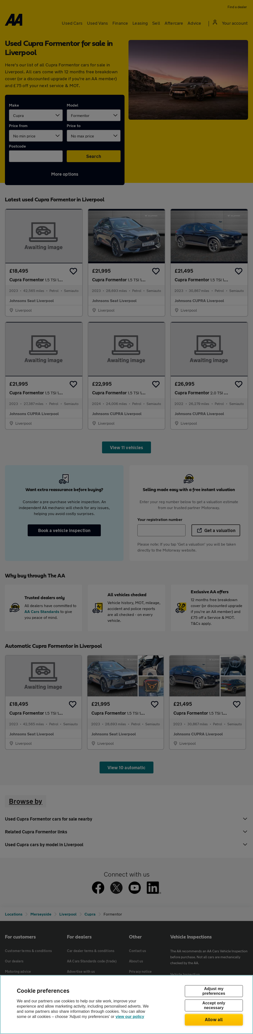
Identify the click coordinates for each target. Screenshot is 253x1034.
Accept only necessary (213, 1005)
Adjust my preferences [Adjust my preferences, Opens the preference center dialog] (213, 991)
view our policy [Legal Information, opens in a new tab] (130, 1017)
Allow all (214, 1019)
